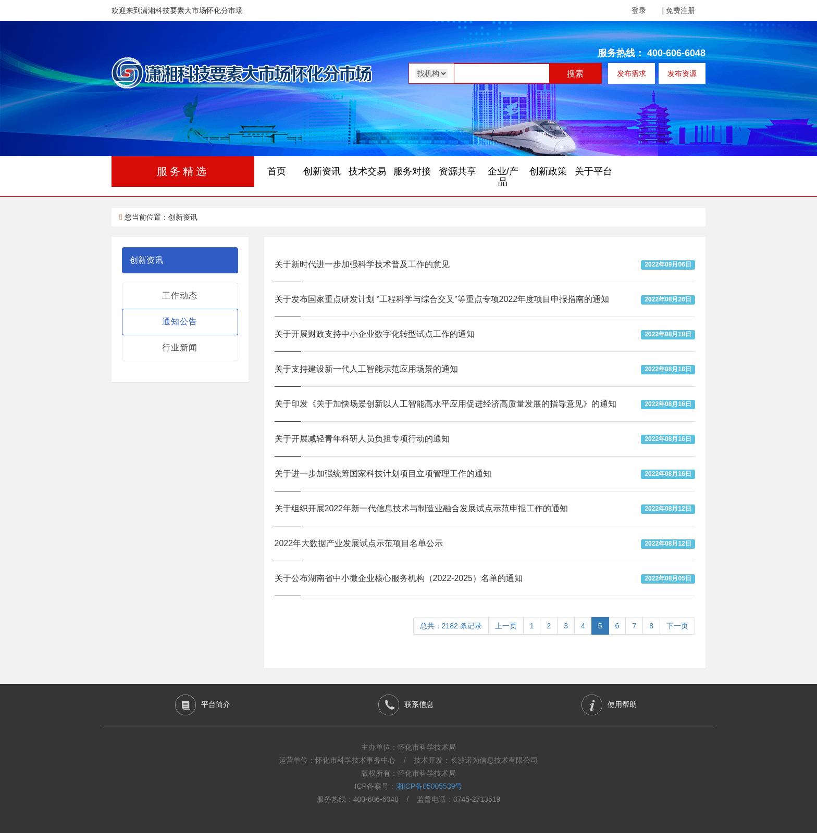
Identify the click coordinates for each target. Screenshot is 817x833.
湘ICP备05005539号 (429, 786)
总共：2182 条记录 (451, 626)
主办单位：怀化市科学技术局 (408, 747)
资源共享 (457, 171)
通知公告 (179, 321)
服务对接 (412, 171)
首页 (276, 171)
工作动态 (179, 295)
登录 (639, 10)
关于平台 (593, 171)
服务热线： (621, 53)
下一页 (677, 626)
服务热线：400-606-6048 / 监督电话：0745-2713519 (409, 799)
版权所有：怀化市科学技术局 (408, 773)
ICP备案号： (409, 786)
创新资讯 (322, 171)
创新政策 (548, 171)
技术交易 (367, 171)
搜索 (575, 73)
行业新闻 (179, 347)
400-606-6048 (676, 53)
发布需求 (631, 73)
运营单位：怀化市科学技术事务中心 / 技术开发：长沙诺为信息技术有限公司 (408, 760)
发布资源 (682, 73)
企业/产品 (503, 176)
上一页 (506, 626)
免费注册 (680, 10)
